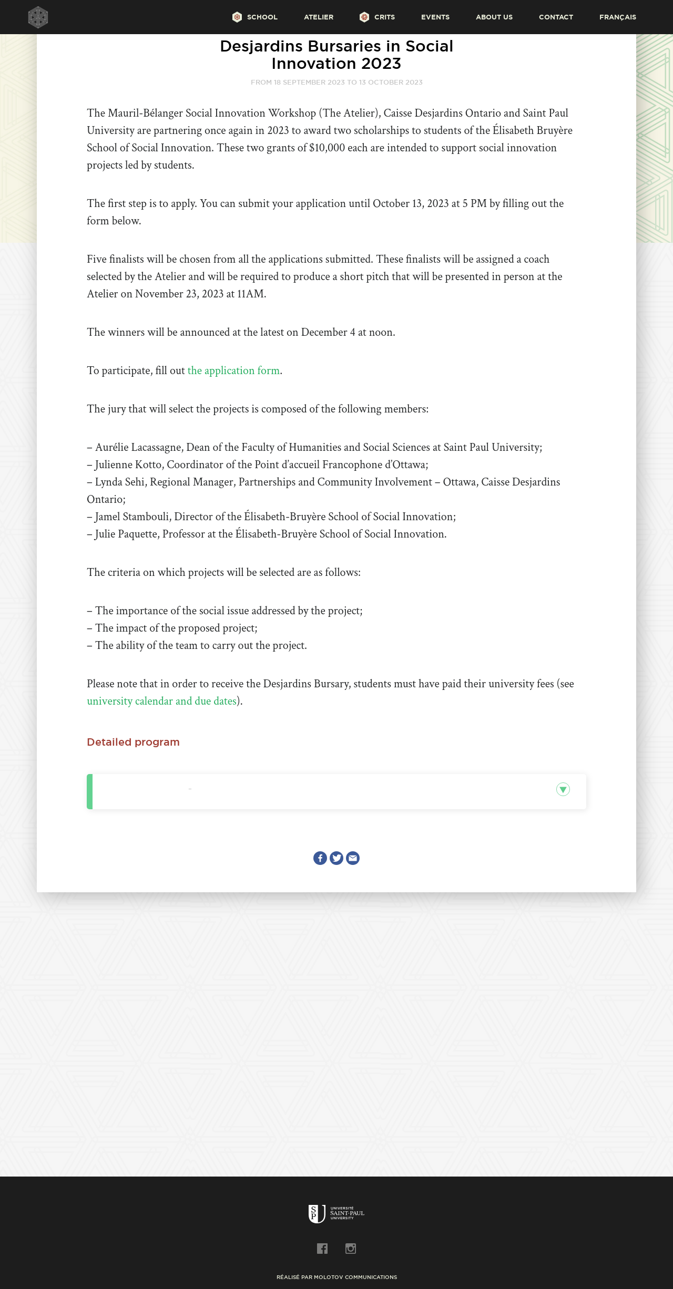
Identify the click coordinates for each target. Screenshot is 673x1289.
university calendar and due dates (162, 701)
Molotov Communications (355, 1277)
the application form (234, 370)
